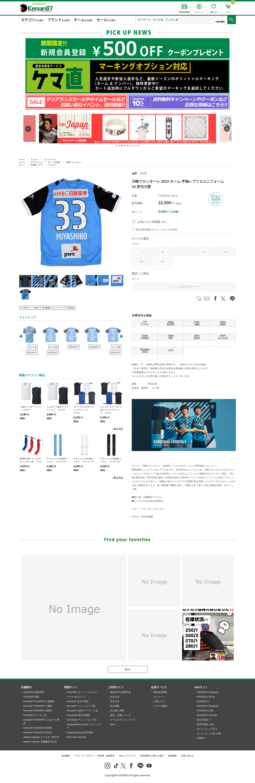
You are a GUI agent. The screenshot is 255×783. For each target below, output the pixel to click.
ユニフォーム (50, 159)
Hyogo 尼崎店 (223, 323)
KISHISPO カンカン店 (34, 715)
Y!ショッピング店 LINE (209, 733)
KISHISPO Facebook (207, 706)
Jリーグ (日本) (54, 162)
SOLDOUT (31, 352)
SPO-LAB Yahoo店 (76, 737)
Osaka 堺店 (171, 336)
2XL (226, 251)
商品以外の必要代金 (120, 692)
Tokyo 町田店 (197, 336)
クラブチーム (36, 162)
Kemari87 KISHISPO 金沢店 (37, 732)
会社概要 (65, 756)
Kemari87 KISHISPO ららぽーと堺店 (41, 721)
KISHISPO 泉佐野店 (33, 692)
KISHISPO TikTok (206, 696)
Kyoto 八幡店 (197, 323)
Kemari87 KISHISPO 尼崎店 (37, 710)
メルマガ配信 (160, 706)
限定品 (71, 308)
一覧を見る (117, 428)
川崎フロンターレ (73, 162)
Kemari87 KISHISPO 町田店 (37, 728)
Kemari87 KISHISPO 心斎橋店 (39, 701)
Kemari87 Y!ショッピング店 (81, 706)
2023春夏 (46, 308)
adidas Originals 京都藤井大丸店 (40, 741)
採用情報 (172, 756)
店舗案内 (26, 687)
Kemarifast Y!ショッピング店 (82, 719)
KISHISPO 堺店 (31, 696)
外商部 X (201, 738)
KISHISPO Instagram (208, 692)
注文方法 (114, 696)
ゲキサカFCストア (76, 696)
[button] (116, 145)
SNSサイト (201, 687)
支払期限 (114, 706)
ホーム (22, 159)
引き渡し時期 (117, 710)
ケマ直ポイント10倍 (29, 308)
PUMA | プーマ (37, 165)
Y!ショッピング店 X (207, 729)
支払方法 (114, 701)
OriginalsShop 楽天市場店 (80, 732)
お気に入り (159, 701)
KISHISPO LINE (205, 710)
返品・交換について (120, 715)
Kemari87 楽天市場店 (78, 701)
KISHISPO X (203, 701)
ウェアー (34, 159)
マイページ (159, 696)
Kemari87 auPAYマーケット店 (82, 710)
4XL (163, 261)
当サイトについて (127, 756)
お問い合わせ (187, 756)
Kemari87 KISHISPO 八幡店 (37, 706)
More (127, 669)
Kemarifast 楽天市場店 (78, 715)
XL (204, 251)
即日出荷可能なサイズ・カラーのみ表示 (156, 229)
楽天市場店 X (203, 719)
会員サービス (159, 687)
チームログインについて (122, 719)
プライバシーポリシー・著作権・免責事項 (94, 756)
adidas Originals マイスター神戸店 (41, 737)
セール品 (32, 347)
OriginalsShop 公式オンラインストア (85, 726)
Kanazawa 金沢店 (144, 350)
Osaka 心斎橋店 (145, 336)
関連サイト (71, 687)
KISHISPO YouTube (207, 715)
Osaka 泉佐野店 (171, 323)
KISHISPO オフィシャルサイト (83, 692)
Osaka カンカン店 (223, 336)
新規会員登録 (160, 692)
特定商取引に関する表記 (152, 756)
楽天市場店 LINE (205, 724)
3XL (142, 261)
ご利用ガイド (116, 687)
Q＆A (113, 724)
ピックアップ (59, 308)
